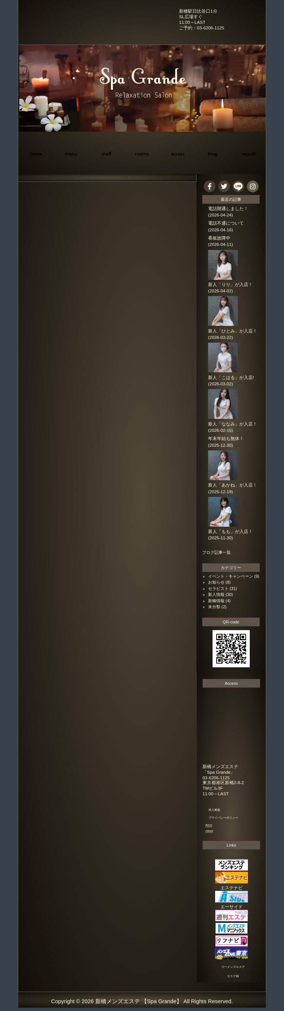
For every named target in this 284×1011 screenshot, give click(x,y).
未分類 (214, 606)
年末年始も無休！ (226, 438)
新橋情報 (216, 600)
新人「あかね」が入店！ (232, 485)
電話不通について (226, 223)
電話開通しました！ (228, 208)
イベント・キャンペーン (230, 576)
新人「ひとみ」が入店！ (232, 331)
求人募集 (214, 810)
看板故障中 (219, 238)
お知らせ (216, 582)
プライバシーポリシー (223, 817)
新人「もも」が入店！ (230, 531)
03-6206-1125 (216, 777)
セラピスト (218, 588)
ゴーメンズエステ (233, 967)
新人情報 (216, 594)
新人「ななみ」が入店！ (232, 424)
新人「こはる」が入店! (231, 377)
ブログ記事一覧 (216, 552)
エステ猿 (233, 976)
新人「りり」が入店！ (230, 284)
